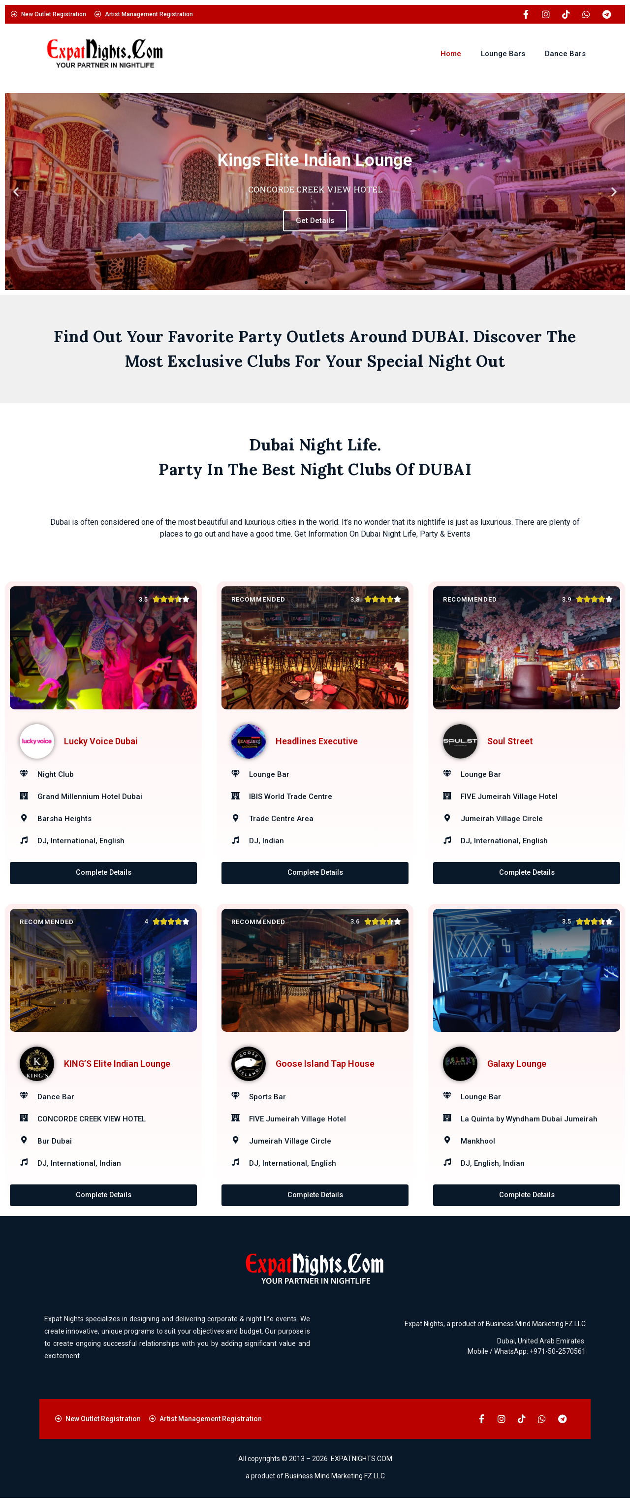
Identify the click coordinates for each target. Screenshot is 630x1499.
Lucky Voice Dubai (101, 741)
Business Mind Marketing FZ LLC (536, 1324)
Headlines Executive (317, 741)
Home (451, 53)
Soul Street (510, 741)
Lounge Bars (503, 53)
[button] (16, 192)
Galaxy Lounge (516, 1063)
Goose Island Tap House (325, 1063)
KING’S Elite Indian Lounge (117, 1063)
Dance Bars (565, 53)
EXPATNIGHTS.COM (361, 1459)
